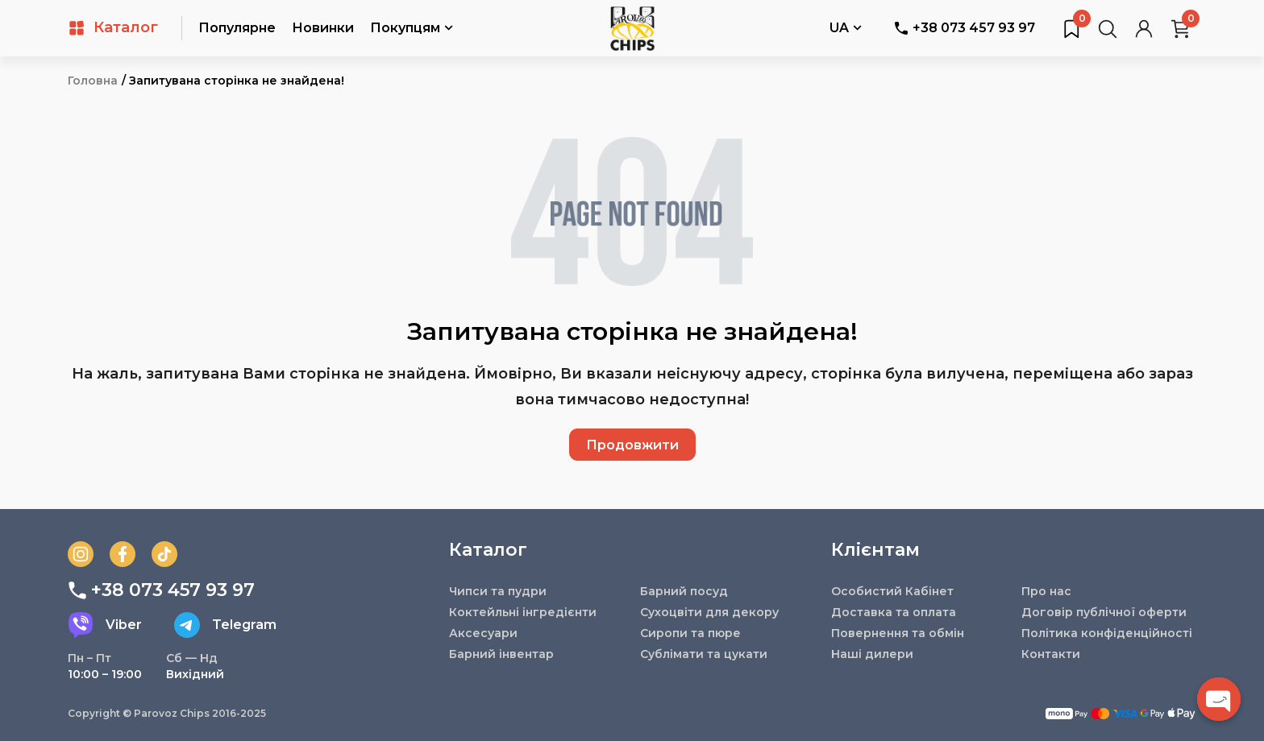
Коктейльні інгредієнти (523, 612)
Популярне (237, 27)
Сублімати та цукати (703, 654)
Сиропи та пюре (690, 633)
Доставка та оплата (893, 612)
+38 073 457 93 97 (964, 27)
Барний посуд (684, 591)
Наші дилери (872, 654)
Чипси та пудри (498, 591)
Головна (93, 80)
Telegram (225, 625)
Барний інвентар (501, 654)
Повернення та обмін (897, 633)
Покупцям (411, 29)
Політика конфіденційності (1106, 633)
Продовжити (632, 445)
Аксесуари (483, 633)
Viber (105, 625)
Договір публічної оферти (1104, 612)
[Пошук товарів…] (1107, 28)
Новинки (323, 27)
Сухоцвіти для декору (709, 612)
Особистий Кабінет (892, 591)
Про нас (1046, 591)
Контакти (1050, 654)
